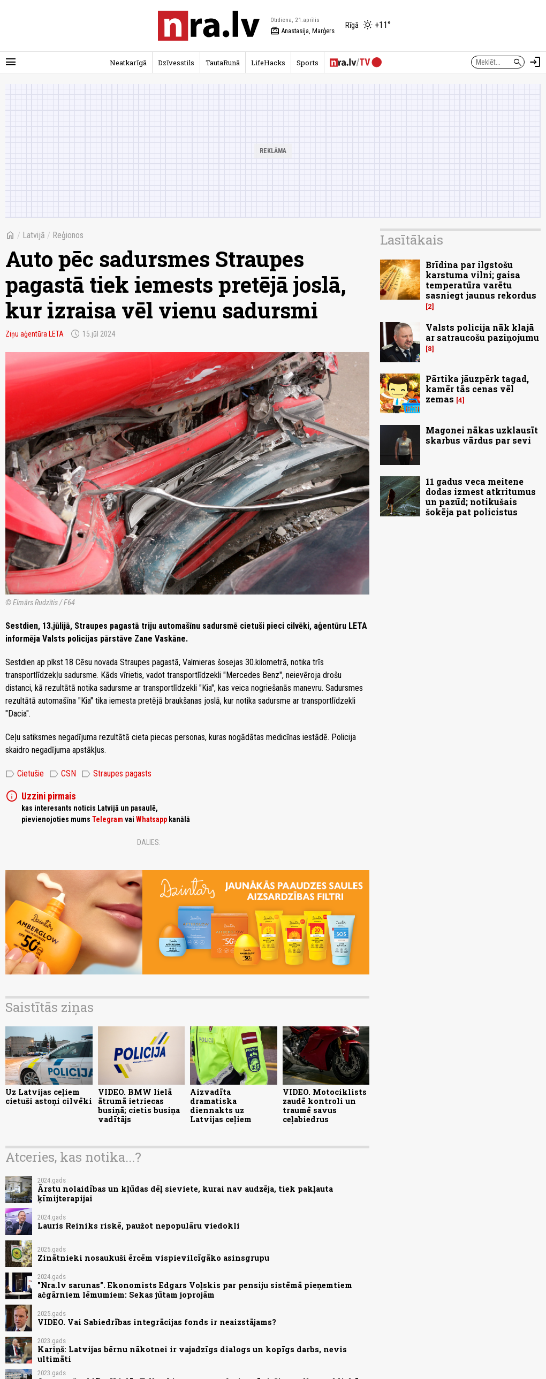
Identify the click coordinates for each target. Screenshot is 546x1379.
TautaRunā (223, 62)
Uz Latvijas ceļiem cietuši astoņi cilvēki (48, 1096)
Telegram (107, 819)
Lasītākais (411, 239)
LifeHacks (268, 62)
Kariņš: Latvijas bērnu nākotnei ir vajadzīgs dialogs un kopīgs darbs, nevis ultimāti (192, 1353)
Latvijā (33, 235)
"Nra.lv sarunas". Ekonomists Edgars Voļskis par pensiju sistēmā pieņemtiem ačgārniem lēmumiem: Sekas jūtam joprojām (194, 1289)
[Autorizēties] (535, 62)
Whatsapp (151, 819)
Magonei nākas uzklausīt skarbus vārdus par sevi (482, 435)
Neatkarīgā (128, 62)
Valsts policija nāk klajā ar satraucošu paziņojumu (482, 332)
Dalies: (149, 842)
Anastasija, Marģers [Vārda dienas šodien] (302, 31)
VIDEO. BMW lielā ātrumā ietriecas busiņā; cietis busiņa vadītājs (139, 1106)
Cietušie (24, 774)
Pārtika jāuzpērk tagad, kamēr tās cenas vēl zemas (477, 389)
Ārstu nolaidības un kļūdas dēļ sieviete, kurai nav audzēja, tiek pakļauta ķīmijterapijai (185, 1193)
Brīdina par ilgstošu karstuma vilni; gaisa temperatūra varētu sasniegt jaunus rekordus (481, 280)
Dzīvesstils (176, 62)
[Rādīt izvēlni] (10, 62)
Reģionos (68, 235)
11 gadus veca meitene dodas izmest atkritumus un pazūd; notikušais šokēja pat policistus (481, 497)
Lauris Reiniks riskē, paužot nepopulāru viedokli (138, 1226)
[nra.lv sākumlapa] (209, 26)
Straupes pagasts (116, 774)
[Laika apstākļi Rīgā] (368, 26)
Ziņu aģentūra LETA (34, 334)
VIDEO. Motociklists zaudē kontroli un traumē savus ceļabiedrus (325, 1106)
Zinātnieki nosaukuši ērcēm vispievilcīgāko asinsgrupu (153, 1258)
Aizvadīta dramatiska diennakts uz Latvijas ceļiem (221, 1106)
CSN (62, 774)
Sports (307, 62)
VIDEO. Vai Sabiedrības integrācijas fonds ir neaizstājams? (156, 1322)
